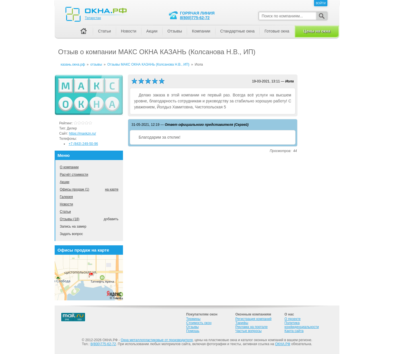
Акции (64, 182)
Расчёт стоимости (74, 175)
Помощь (192, 331)
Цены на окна (316, 31)
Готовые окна (276, 31)
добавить (111, 219)
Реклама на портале (251, 327)
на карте (111, 189)
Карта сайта (293, 331)
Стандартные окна (237, 31)
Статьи (65, 212)
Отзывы (174, 31)
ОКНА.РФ (282, 344)
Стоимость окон (199, 323)
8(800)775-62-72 (195, 17)
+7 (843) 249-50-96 (83, 144)
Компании (201, 31)
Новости (66, 204)
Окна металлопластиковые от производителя (157, 340)
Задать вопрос (71, 234)
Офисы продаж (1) (74, 189)
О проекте (292, 319)
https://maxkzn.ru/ (82, 133)
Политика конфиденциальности (301, 325)
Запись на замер (73, 226)
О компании (69, 167)
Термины (193, 319)
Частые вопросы (248, 331)
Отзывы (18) (69, 219)
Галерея (66, 197)
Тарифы (241, 323)
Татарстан (93, 18)
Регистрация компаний (253, 319)
